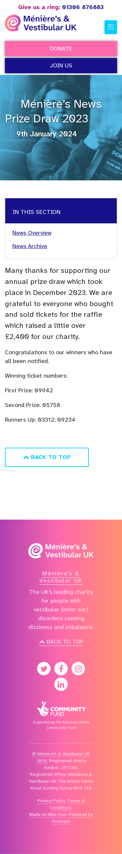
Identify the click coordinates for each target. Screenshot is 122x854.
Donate (61, 48)
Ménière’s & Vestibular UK (60, 576)
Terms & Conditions (67, 804)
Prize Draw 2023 (46, 119)
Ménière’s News (61, 103)
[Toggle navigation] (110, 27)
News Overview (31, 233)
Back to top (61, 642)
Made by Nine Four (47, 814)
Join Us (61, 65)
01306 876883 (61, 7)
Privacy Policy (51, 801)
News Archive (29, 246)
